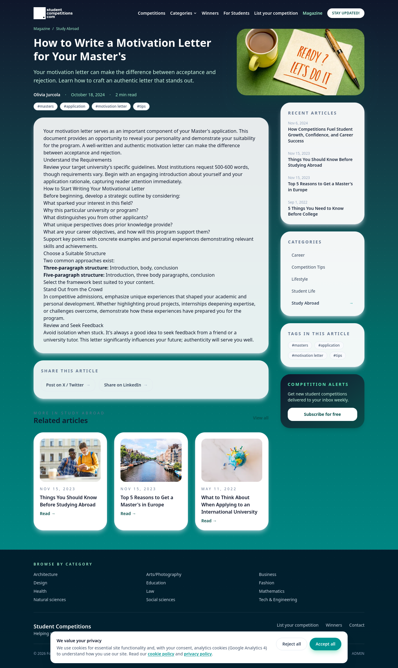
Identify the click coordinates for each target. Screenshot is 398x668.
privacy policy (198, 654)
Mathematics (271, 591)
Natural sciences (50, 599)
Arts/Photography (163, 574)
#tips (141, 106)
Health (40, 591)
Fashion (266, 583)
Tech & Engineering (278, 599)
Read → (47, 513)
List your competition (276, 13)
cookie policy (161, 654)
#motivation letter (111, 106)
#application (74, 106)
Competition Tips (308, 267)
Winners (210, 13)
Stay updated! (346, 13)
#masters (45, 106)
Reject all (291, 644)
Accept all (325, 644)
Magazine (312, 13)
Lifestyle (300, 279)
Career (298, 255)
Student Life (303, 291)
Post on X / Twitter (68, 385)
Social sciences (160, 599)
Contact (356, 625)
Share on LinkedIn (126, 385)
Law (150, 591)
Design (40, 583)
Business (267, 574)
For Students (237, 13)
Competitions (151, 13)
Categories (183, 13)
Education (156, 583)
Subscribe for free (322, 414)
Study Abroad (67, 28)
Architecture (46, 574)
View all (261, 418)
